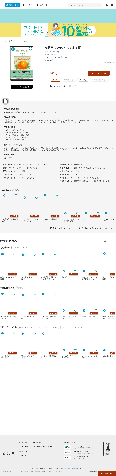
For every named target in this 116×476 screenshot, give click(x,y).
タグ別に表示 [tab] (109, 241)
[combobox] (85, 5)
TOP (6, 41)
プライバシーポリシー (66, 468)
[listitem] (24, 442)
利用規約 (74, 468)
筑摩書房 (53, 54)
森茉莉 (47, 52)
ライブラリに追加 (22, 87)
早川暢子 (54, 52)
